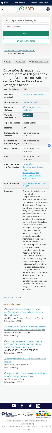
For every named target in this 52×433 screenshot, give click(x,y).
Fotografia (27, 164)
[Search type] (26, 26)
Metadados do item (13, 297)
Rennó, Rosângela (31, 172)
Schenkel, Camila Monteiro (34, 94)
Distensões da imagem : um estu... (19, 50)
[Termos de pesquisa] (26, 20)
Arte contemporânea (32, 175)
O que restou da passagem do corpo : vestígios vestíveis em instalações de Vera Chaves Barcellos (23, 312)
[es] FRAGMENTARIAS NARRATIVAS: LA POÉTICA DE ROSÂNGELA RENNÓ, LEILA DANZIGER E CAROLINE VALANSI (23, 344)
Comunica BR (20, 3)
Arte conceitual (29, 178)
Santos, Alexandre (31, 102)
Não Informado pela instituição (32, 108)
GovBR (4, 2)
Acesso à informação (39, 3)
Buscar (26, 33)
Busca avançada (26, 40)
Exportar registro (40, 61)
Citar (8, 61)
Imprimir (21, 61)
